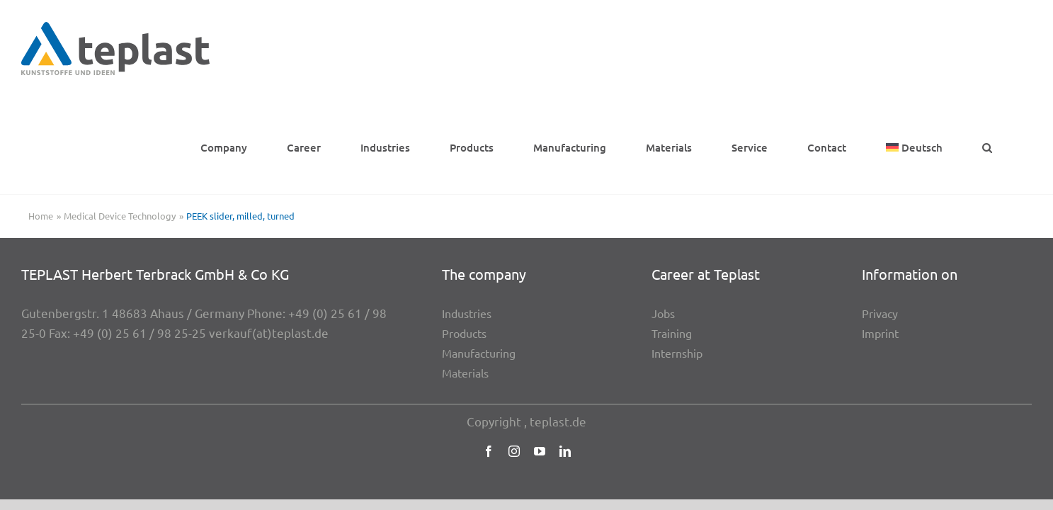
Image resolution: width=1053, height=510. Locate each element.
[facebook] (488, 354)
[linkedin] (565, 354)
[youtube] (539, 354)
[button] (1027, 48)
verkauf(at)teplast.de (269, 235)
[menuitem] (962, 48)
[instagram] (514, 354)
